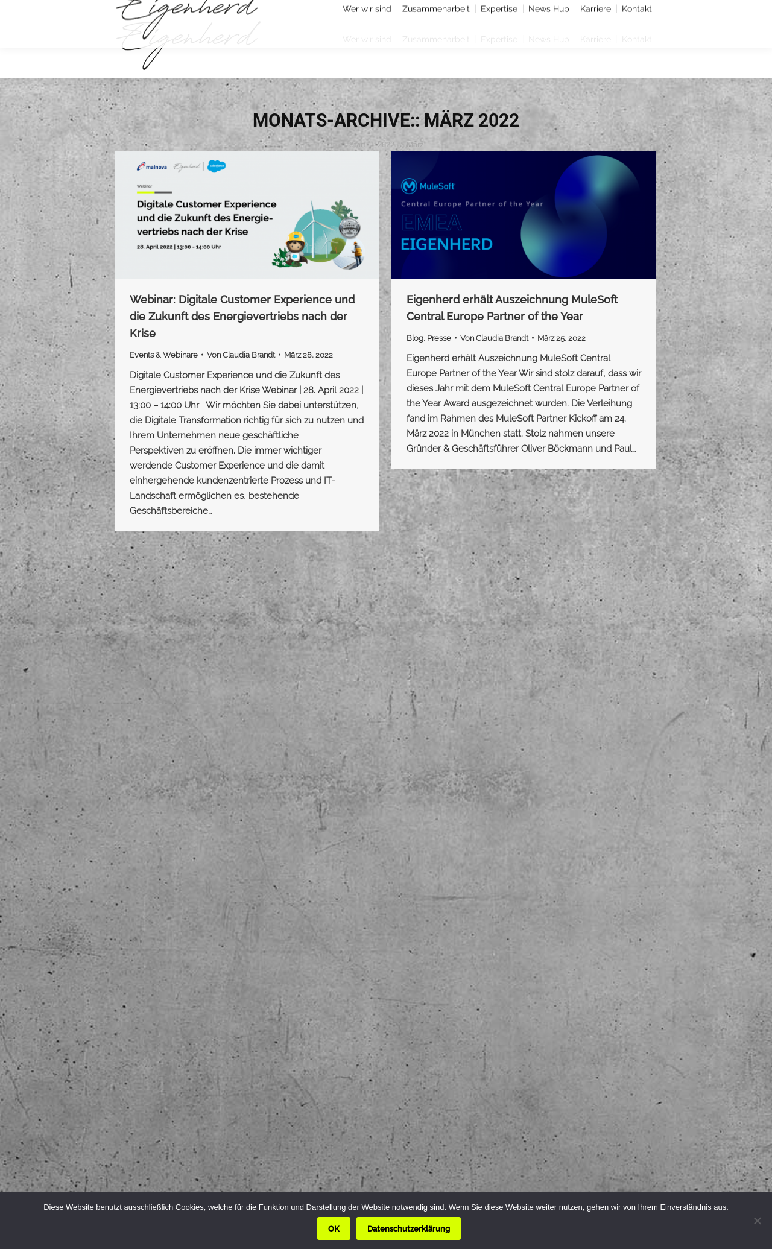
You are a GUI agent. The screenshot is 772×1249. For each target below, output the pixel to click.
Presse (439, 338)
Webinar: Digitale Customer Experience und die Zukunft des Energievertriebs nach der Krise (242, 316)
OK (334, 1228)
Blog (415, 338)
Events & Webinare (164, 354)
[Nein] (757, 1221)
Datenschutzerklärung (408, 1228)
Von (241, 354)
